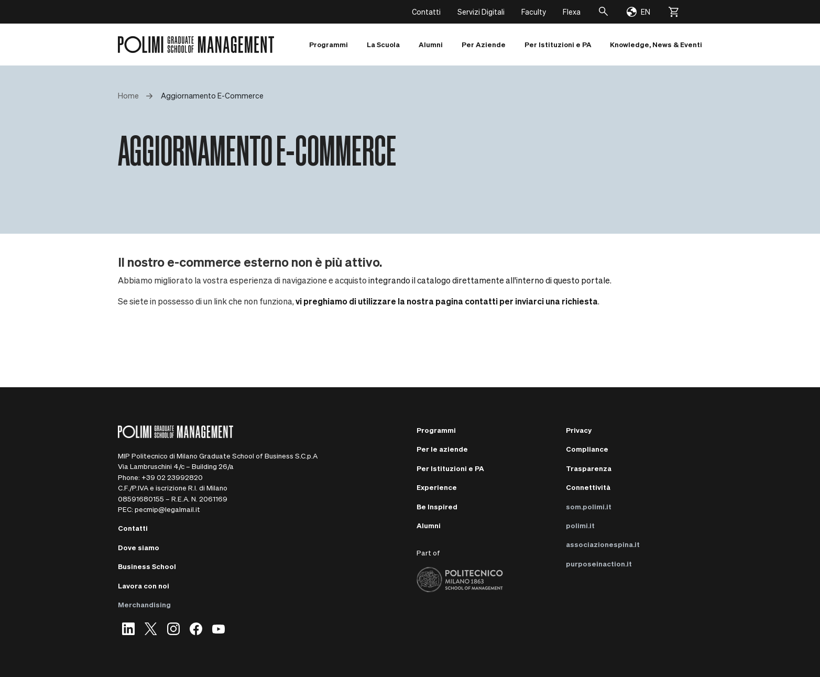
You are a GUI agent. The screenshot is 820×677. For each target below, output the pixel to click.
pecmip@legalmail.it (167, 509)
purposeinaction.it (599, 563)
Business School (147, 566)
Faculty (533, 11)
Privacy (579, 429)
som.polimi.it (588, 506)
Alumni (429, 525)
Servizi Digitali (481, 11)
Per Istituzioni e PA (450, 468)
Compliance (587, 448)
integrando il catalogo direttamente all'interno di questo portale (489, 280)
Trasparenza (588, 468)
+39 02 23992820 (172, 477)
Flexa (572, 11)
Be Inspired (437, 506)
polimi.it (580, 525)
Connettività (588, 487)
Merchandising (144, 604)
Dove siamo (138, 547)
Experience (437, 487)
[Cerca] (603, 11)
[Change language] (638, 12)
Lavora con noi (143, 585)
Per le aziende (442, 448)
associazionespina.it (603, 544)
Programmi (436, 429)
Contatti (426, 11)
